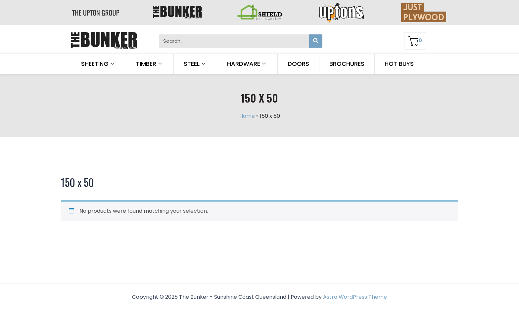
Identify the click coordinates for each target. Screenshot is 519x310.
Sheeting (98, 64)
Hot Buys (399, 64)
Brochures (346, 64)
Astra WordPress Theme (355, 297)
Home (247, 116)
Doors (298, 64)
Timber (150, 64)
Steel (195, 64)
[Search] (315, 41)
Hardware (247, 64)
